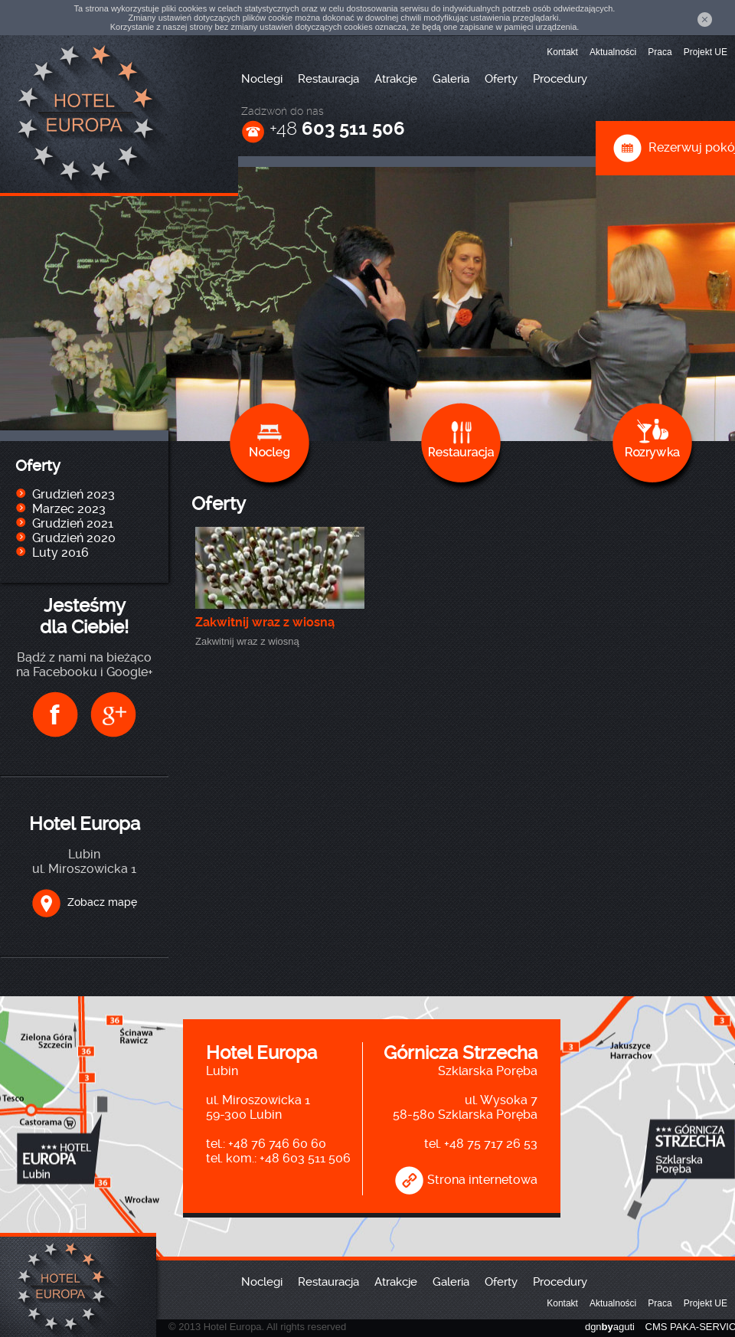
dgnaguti (610, 1326)
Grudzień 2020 (74, 538)
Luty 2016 (60, 552)
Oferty (501, 79)
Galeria (451, 79)
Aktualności (613, 52)
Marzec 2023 (69, 509)
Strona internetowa (465, 1179)
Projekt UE (705, 52)
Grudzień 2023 (73, 494)
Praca (659, 52)
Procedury (560, 79)
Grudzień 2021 (72, 523)
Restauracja (328, 79)
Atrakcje (395, 79)
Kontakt (562, 52)
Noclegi (262, 79)
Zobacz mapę (84, 902)
